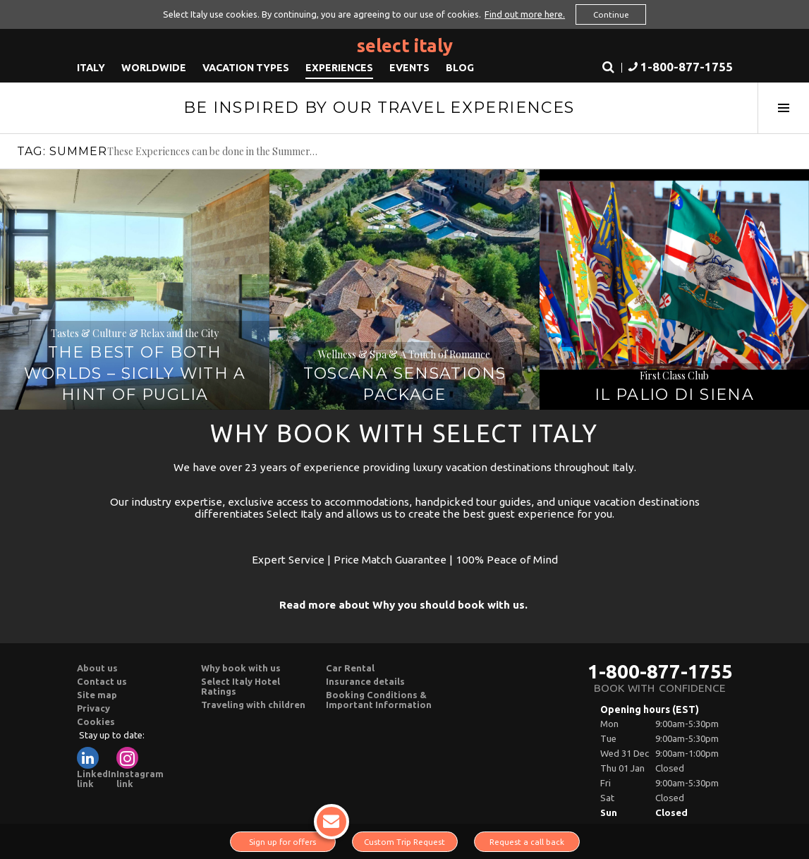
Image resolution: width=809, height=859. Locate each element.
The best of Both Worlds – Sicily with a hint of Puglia (135, 373)
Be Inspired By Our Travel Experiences (379, 106)
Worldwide (153, 67)
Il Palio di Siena (674, 394)
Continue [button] (611, 14)
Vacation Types (245, 67)
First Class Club (674, 375)
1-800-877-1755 (660, 671)
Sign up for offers (292, 838)
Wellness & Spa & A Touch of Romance (404, 354)
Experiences (339, 67)
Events (409, 67)
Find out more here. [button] (525, 14)
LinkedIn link (96, 767)
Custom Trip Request (404, 841)
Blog (460, 67)
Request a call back (526, 841)
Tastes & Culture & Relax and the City (135, 333)
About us (97, 668)
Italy (91, 67)
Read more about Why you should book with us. (403, 605)
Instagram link (140, 767)
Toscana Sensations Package (404, 384)
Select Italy (405, 45)
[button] (679, 67)
